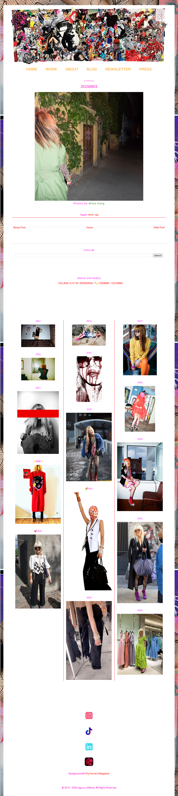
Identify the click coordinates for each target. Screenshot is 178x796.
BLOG (92, 69)
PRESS (145, 69)
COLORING (117, 283)
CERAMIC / (105, 283)
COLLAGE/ (64, 283)
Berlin (91, 214)
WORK (51, 69)
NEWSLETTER (118, 69)
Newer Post (19, 227)
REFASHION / (87, 283)
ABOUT (71, 69)
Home (89, 227)
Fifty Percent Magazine (97, 773)
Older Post (159, 227)
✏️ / (96, 283)
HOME (31, 69)
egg (96, 214)
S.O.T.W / (75, 283)
